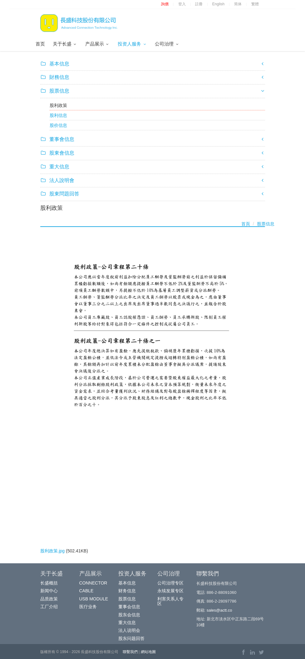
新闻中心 (49, 590)
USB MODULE (93, 598)
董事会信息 (129, 606)
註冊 (199, 4)
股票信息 (265, 223)
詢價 (165, 4)
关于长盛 (65, 43)
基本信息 (127, 582)
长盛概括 (49, 582)
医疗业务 (88, 606)
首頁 (245, 223)
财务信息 (127, 590)
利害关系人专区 (170, 601)
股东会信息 (129, 614)
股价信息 (58, 125)
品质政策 (49, 598)
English (218, 4)
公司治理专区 (170, 582)
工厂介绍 (49, 606)
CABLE (86, 590)
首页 (40, 43)
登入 (182, 4)
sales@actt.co (219, 610)
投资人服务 (132, 43)
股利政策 (58, 105)
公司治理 (167, 43)
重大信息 (127, 622)
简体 (238, 4)
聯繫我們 (130, 652)
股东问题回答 (131, 638)
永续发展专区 (170, 590)
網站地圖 (148, 652)
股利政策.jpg (52, 550)
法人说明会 (129, 630)
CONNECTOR (93, 582)
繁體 (255, 4)
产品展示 (97, 43)
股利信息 (58, 115)
